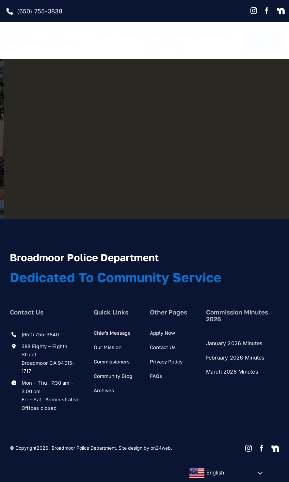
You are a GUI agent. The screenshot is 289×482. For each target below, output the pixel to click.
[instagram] (253, 11)
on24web (161, 448)
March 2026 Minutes (232, 371)
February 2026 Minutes (235, 357)
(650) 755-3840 (40, 334)
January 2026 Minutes (234, 343)
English (206, 473)
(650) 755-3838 (39, 11)
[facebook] (267, 11)
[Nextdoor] (281, 11)
